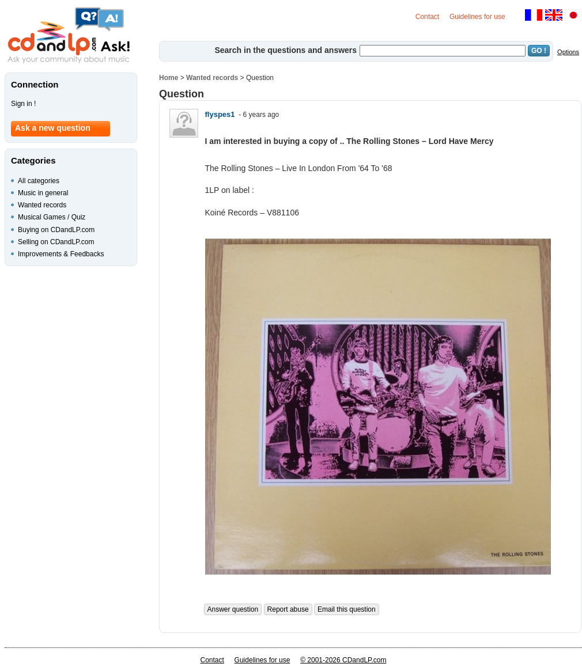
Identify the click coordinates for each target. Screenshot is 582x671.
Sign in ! (23, 104)
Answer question (233, 609)
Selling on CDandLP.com (56, 242)
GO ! (538, 51)
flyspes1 (220, 114)
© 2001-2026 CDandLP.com (343, 660)
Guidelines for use (477, 17)
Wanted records (212, 78)
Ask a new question (52, 127)
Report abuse (288, 609)
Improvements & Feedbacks (61, 254)
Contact (427, 17)
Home (168, 78)
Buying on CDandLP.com (56, 230)
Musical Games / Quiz (51, 217)
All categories (38, 181)
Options (568, 51)
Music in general (43, 193)
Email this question (347, 609)
